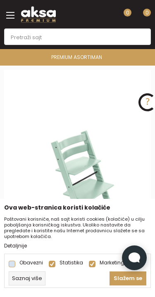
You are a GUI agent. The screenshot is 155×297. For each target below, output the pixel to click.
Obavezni (31, 262)
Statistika (71, 262)
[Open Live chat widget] (134, 257)
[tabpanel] (77, 180)
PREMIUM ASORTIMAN (76, 57)
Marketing (112, 262)
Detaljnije (15, 245)
